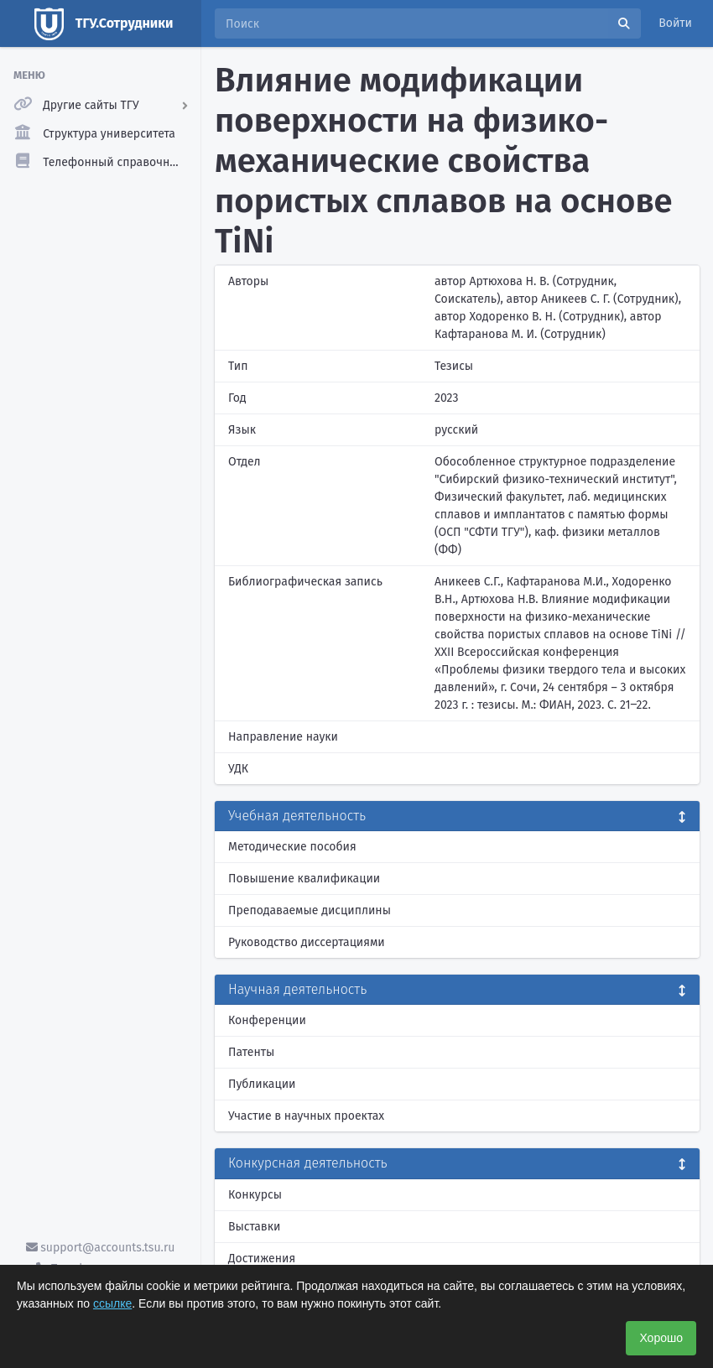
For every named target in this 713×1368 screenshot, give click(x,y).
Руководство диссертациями (306, 942)
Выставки (254, 1227)
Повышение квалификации (304, 878)
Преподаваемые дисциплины (309, 910)
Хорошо (661, 1338)
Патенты (251, 1052)
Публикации (261, 1084)
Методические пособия (292, 847)
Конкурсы (255, 1195)
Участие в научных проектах (306, 1116)
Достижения (261, 1258)
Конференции (267, 1020)
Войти (675, 23)
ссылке (112, 1303)
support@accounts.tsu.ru (100, 1248)
